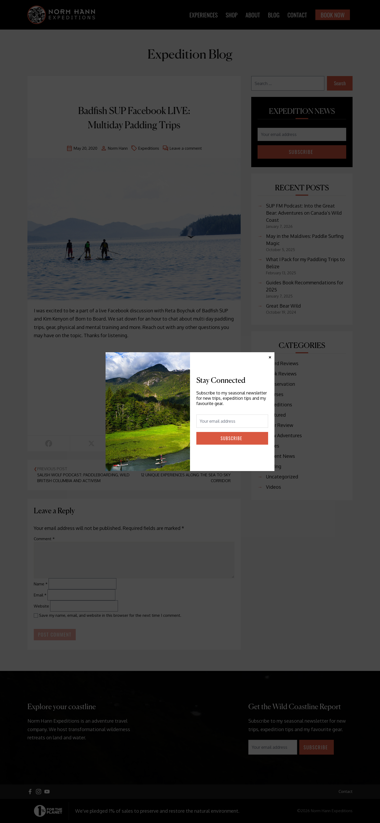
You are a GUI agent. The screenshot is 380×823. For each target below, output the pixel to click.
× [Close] (270, 356)
